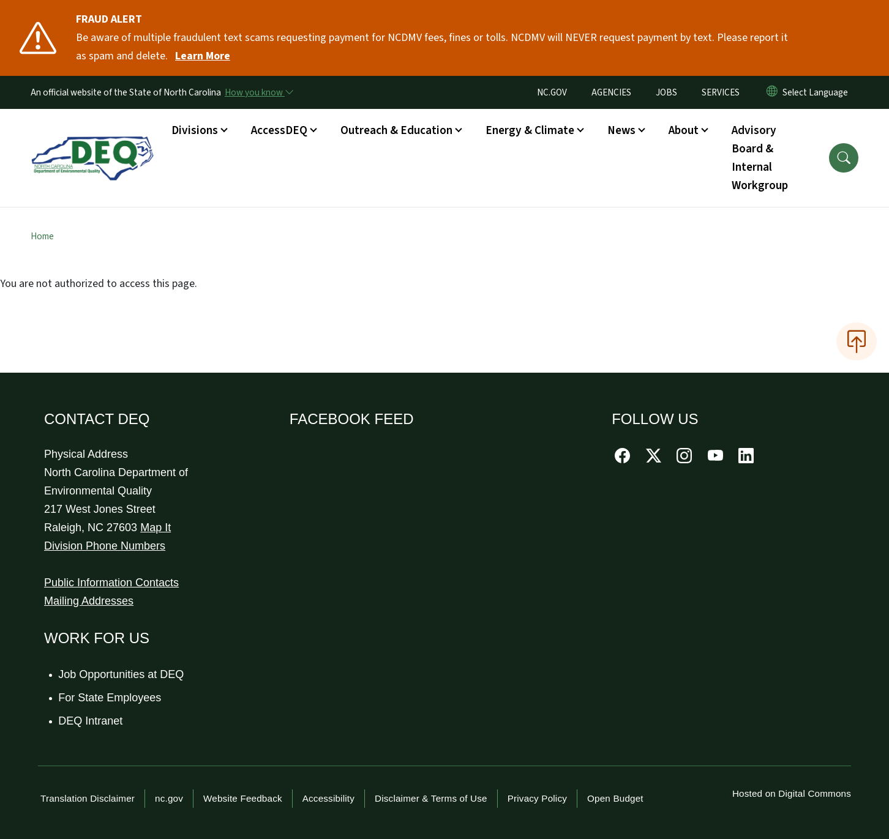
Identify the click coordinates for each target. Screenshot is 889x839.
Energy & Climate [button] (530, 130)
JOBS (666, 92)
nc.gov (169, 798)
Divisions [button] (194, 130)
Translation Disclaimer (87, 798)
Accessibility (328, 798)
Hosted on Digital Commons (791, 793)
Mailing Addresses (88, 601)
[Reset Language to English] (772, 92)
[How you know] (258, 92)
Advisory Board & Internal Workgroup (760, 158)
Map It (155, 527)
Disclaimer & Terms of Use (431, 798)
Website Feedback (242, 798)
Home (42, 236)
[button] (843, 158)
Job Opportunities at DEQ (121, 674)
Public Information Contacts (111, 582)
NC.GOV (552, 92)
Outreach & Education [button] (396, 130)
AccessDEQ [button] (279, 130)
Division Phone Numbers (104, 546)
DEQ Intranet (90, 721)
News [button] (621, 130)
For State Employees (110, 698)
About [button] (684, 130)
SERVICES (721, 92)
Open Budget (615, 798)
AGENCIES (611, 92)
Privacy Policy (537, 798)
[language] (817, 92)
